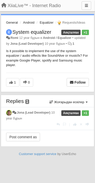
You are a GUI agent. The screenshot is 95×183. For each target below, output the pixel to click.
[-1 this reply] (87, 124)
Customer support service (37, 154)
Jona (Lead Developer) (27, 43)
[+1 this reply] (75, 124)
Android (28, 22)
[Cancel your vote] (81, 124)
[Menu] (86, 5)
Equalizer (46, 22)
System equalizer (31, 32)
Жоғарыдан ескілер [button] (68, 102)
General (12, 22)
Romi (14, 38)
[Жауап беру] (58, 124)
